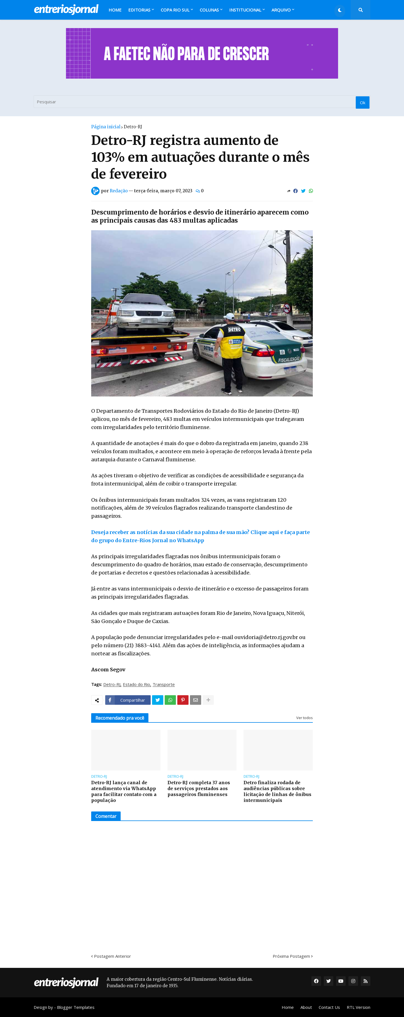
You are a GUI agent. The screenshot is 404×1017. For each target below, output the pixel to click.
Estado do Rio (136, 684)
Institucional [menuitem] (245, 10)
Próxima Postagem (291, 956)
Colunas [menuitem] (209, 10)
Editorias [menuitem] (139, 10)
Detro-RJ (133, 127)
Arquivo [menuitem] (281, 10)
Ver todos (304, 717)
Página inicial (105, 127)
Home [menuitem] (115, 10)
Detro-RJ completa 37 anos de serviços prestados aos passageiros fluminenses (198, 788)
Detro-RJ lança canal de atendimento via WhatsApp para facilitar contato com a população (124, 791)
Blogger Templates (76, 1007)
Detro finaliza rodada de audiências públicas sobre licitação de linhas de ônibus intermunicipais (277, 791)
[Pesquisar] (202, 101)
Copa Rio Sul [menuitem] (175, 10)
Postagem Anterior (112, 956)
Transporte (164, 684)
